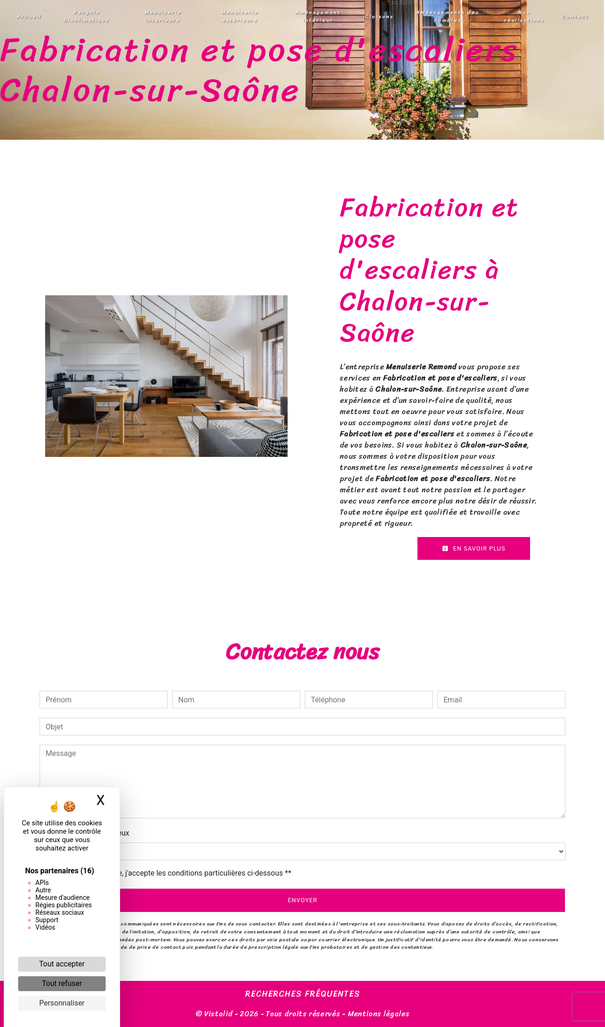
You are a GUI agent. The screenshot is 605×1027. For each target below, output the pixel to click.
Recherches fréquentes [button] (302, 994)
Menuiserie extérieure (240, 16)
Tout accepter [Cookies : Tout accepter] (62, 963)
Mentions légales (378, 1013)
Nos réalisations (524, 16)
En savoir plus (473, 548)
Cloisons (379, 16)
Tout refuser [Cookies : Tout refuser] (62, 983)
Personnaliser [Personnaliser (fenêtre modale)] (62, 1003)
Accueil (28, 16)
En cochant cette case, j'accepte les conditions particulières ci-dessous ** (170, 873)
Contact (575, 16)
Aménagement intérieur (318, 16)
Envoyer (302, 900)
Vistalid (218, 1013)
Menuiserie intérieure (163, 16)
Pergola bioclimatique (86, 16)
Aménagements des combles (447, 16)
